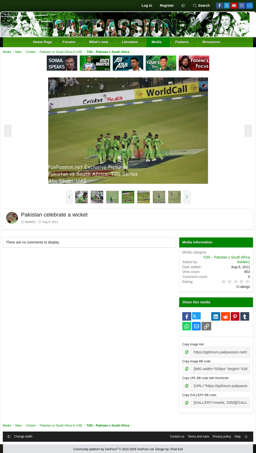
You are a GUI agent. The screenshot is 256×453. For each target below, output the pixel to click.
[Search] (201, 6)
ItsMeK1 (34, 223)
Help (233, 434)
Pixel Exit (176, 448)
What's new (98, 42)
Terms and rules (194, 434)
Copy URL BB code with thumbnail (203, 377)
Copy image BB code (194, 361)
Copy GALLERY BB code (197, 393)
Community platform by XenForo (113, 448)
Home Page (42, 42)
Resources (211, 42)
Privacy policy (217, 434)
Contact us (173, 434)
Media (157, 42)
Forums (68, 42)
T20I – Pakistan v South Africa (222, 258)
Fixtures (182, 42)
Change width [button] (27, 434)
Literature (130, 42)
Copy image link (191, 345)
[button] (183, 6)
